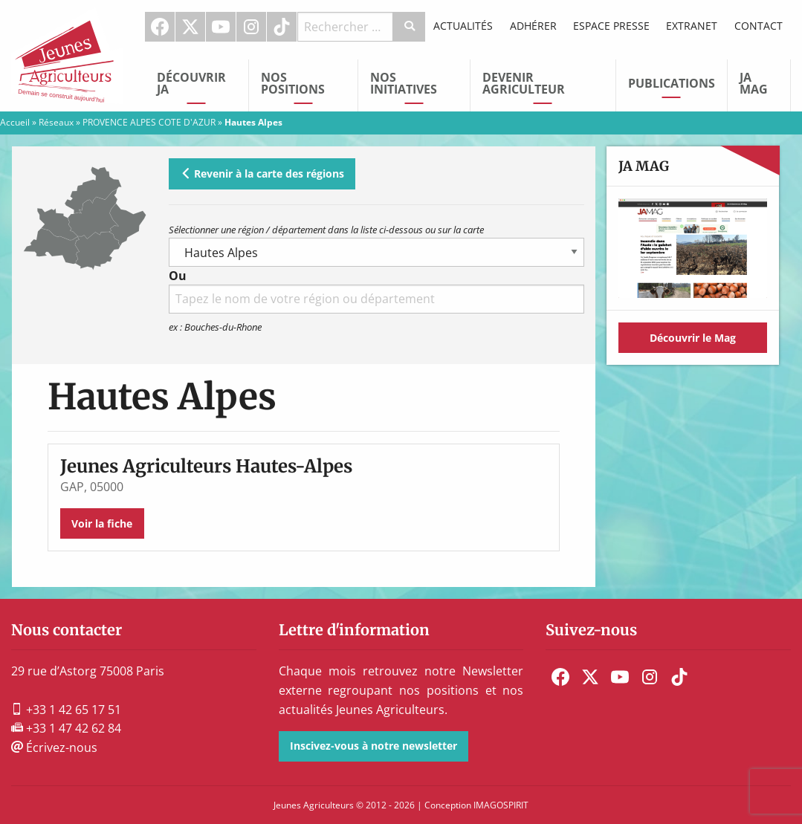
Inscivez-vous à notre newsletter (373, 746)
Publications (671, 83)
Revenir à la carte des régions (262, 173)
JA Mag (754, 83)
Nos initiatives (403, 83)
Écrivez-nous (54, 747)
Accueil (15, 122)
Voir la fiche (101, 523)
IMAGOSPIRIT (500, 805)
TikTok (282, 27)
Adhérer (533, 26)
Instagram (251, 27)
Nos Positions (293, 83)
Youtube (221, 27)
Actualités (463, 26)
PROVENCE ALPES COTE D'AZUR (149, 122)
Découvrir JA (191, 83)
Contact (758, 26)
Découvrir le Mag (693, 338)
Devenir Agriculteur (523, 83)
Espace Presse (611, 26)
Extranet (691, 26)
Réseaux (56, 122)
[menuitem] (160, 27)
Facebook (160, 27)
